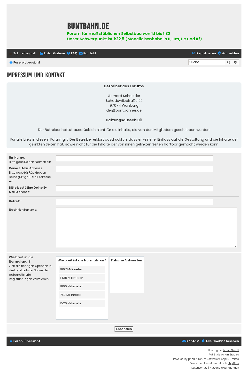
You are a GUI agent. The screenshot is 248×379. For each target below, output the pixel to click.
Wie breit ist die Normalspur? (21, 259)
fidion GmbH (231, 350)
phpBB (192, 359)
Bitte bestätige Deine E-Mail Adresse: (28, 189)
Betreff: (15, 201)
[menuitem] (52, 53)
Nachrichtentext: (23, 210)
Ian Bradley (232, 354)
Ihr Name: (17, 157)
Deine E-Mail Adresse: (26, 168)
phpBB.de (233, 363)
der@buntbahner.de (124, 110)
